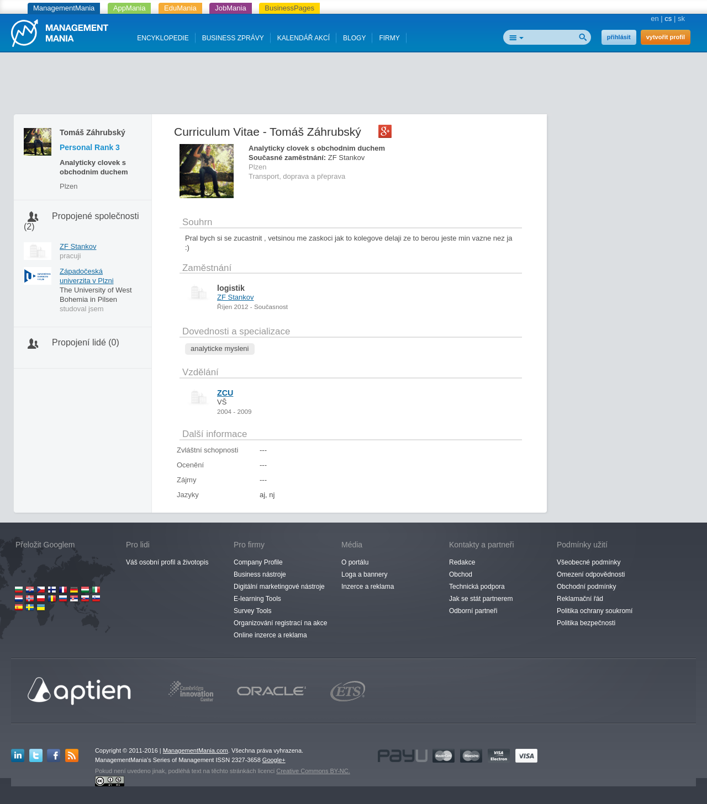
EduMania (180, 8)
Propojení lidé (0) (85, 342)
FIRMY (389, 38)
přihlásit (619, 37)
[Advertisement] (353, 85)
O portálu (354, 562)
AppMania (129, 8)
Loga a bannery (364, 574)
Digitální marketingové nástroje (279, 586)
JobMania (230, 8)
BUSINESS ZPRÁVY (233, 38)
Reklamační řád (580, 599)
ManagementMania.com (195, 750)
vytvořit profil (665, 37)
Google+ (274, 760)
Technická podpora (477, 586)
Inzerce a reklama (367, 586)
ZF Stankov (78, 246)
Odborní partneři (473, 611)
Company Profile (258, 562)
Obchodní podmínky (586, 586)
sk (681, 18)
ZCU (225, 392)
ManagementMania (63, 8)
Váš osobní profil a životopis (167, 562)
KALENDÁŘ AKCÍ (303, 38)
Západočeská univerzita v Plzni (87, 276)
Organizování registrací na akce (280, 623)
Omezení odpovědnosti (591, 574)
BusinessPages (289, 8)
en (654, 18)
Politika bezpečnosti (586, 623)
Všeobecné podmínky (588, 562)
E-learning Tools (257, 599)
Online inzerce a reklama (270, 635)
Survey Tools (252, 611)
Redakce (462, 562)
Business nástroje (260, 574)
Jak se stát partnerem (481, 599)
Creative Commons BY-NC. (313, 771)
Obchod (460, 574)
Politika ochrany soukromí (594, 611)
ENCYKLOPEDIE (162, 38)
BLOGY (354, 38)
